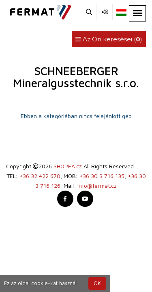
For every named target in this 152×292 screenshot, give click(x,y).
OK (97, 283)
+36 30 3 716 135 (101, 175)
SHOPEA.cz (68, 166)
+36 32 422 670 (39, 175)
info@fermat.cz (97, 185)
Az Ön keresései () (108, 39)
